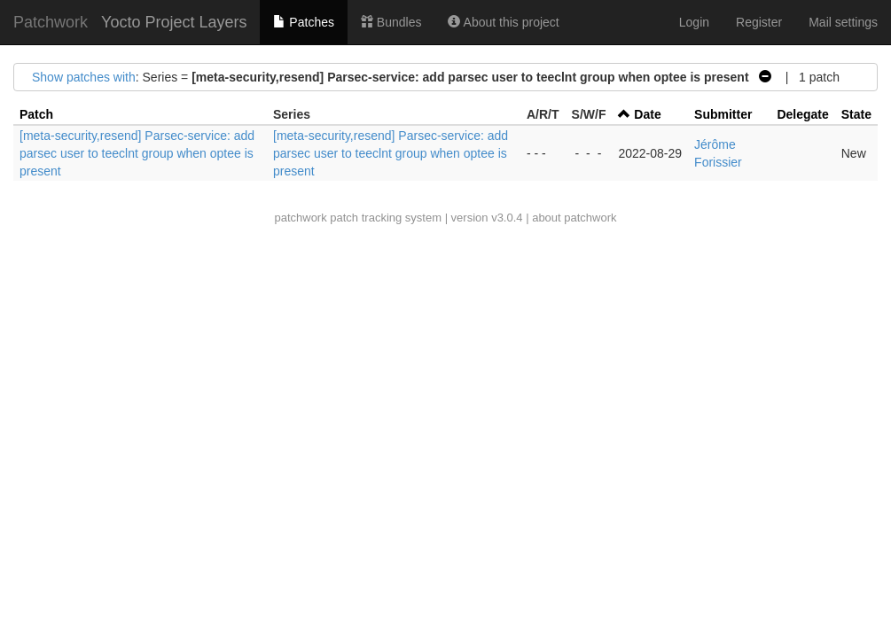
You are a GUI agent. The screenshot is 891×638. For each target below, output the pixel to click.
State (856, 114)
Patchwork (50, 22)
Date (647, 114)
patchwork (300, 217)
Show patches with (84, 77)
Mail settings (843, 22)
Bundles (391, 22)
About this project (503, 22)
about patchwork (574, 217)
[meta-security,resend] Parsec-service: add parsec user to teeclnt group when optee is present (137, 153)
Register (759, 22)
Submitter (723, 114)
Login (694, 22)
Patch (36, 114)
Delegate (802, 114)
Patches (303, 22)
